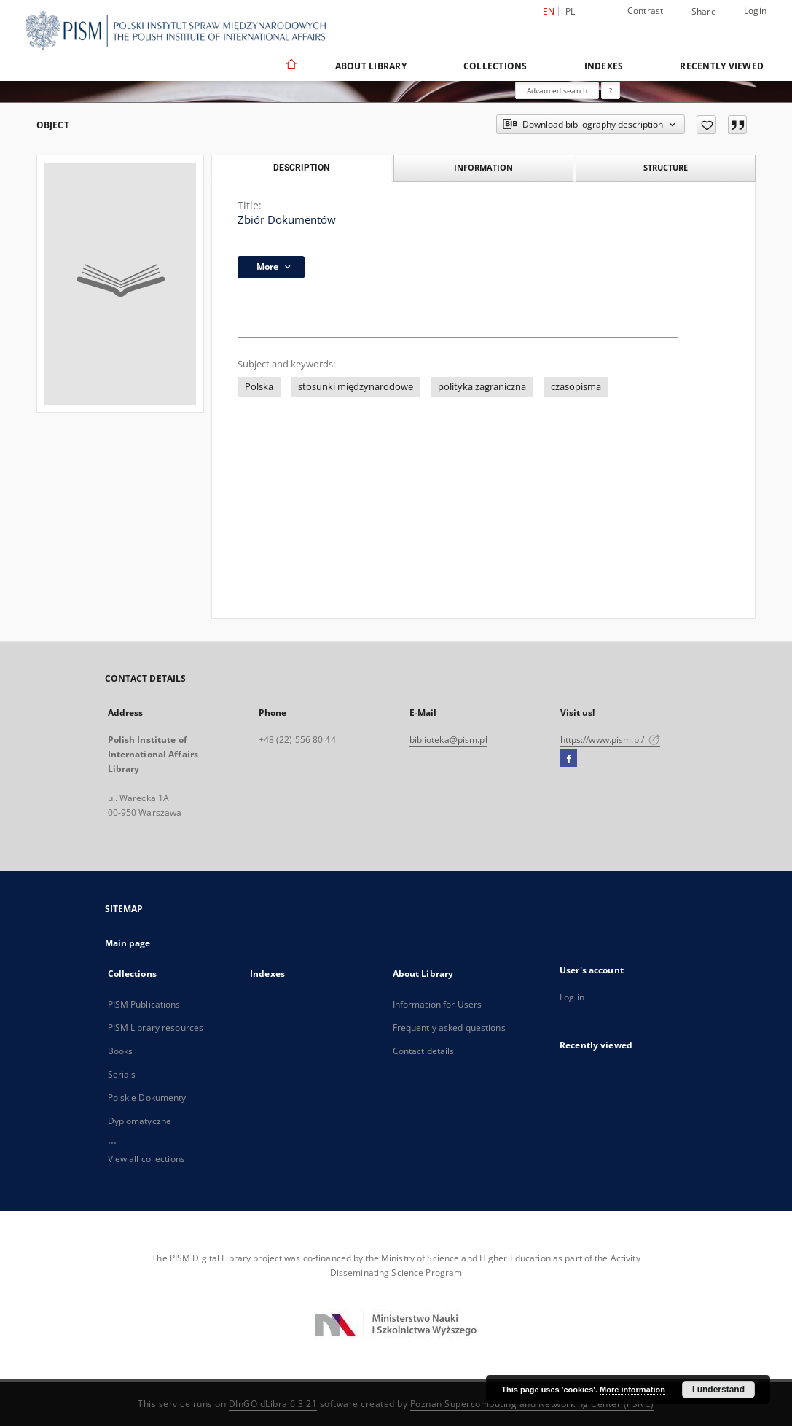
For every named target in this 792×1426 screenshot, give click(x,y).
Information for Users (437, 1004)
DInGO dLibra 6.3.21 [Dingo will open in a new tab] (273, 1404)
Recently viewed (722, 66)
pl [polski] (570, 11)
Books (120, 1051)
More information (632, 1389)
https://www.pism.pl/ (610, 739)
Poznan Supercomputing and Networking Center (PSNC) (532, 1404)
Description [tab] (301, 168)
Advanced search (557, 90)
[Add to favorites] (706, 124)
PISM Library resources (156, 1027)
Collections (495, 66)
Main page (128, 943)
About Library (371, 66)
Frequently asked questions (449, 1027)
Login (755, 10)
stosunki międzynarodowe (355, 387)
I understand (718, 1389)
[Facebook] (568, 758)
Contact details (424, 1051)
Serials (122, 1074)
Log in (572, 997)
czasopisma (576, 387)
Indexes (604, 66)
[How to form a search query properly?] (610, 90)
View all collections (146, 1159)
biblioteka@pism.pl (448, 739)
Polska (259, 387)
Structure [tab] (665, 167)
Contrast (645, 10)
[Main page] (290, 66)
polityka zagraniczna (482, 387)
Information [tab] (483, 167)
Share (703, 11)
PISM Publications (144, 1004)
